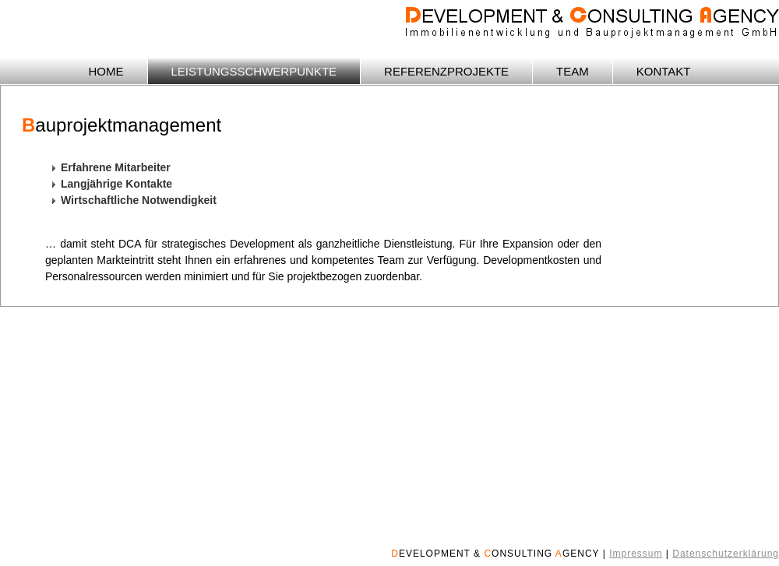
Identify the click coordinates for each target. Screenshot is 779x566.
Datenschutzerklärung (725, 553)
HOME (106, 71)
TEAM (572, 71)
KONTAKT (663, 71)
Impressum (635, 553)
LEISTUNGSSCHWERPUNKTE (254, 71)
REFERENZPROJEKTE (446, 71)
